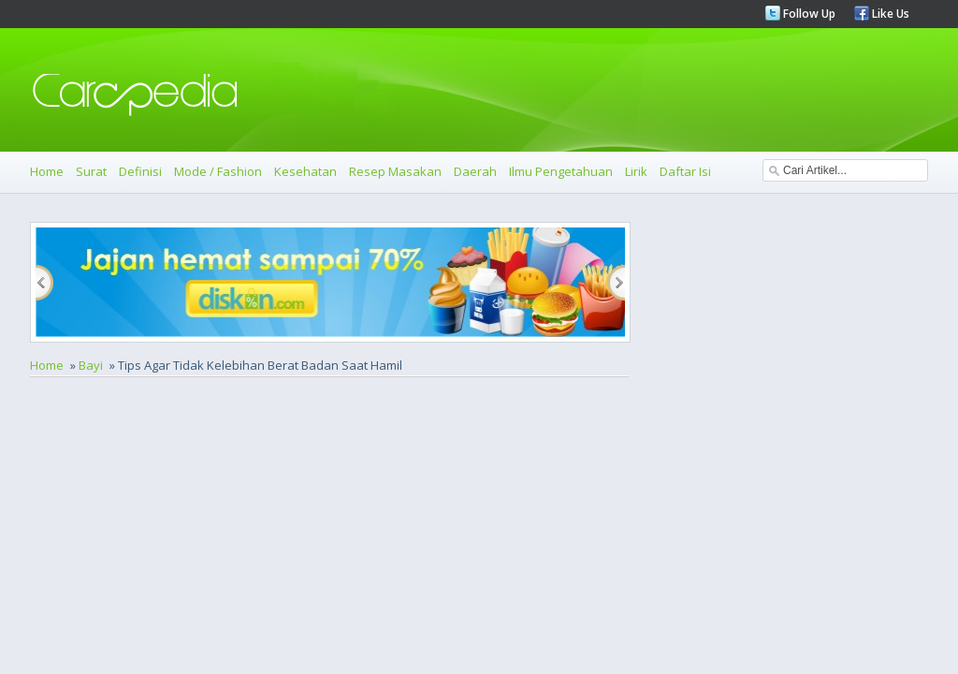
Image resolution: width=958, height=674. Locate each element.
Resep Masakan (395, 171)
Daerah (475, 171)
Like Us (889, 14)
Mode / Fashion (218, 171)
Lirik (636, 171)
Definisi (140, 171)
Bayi (91, 365)
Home (47, 171)
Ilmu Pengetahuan (561, 171)
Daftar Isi (685, 171)
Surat (91, 171)
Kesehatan (305, 171)
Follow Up (807, 14)
